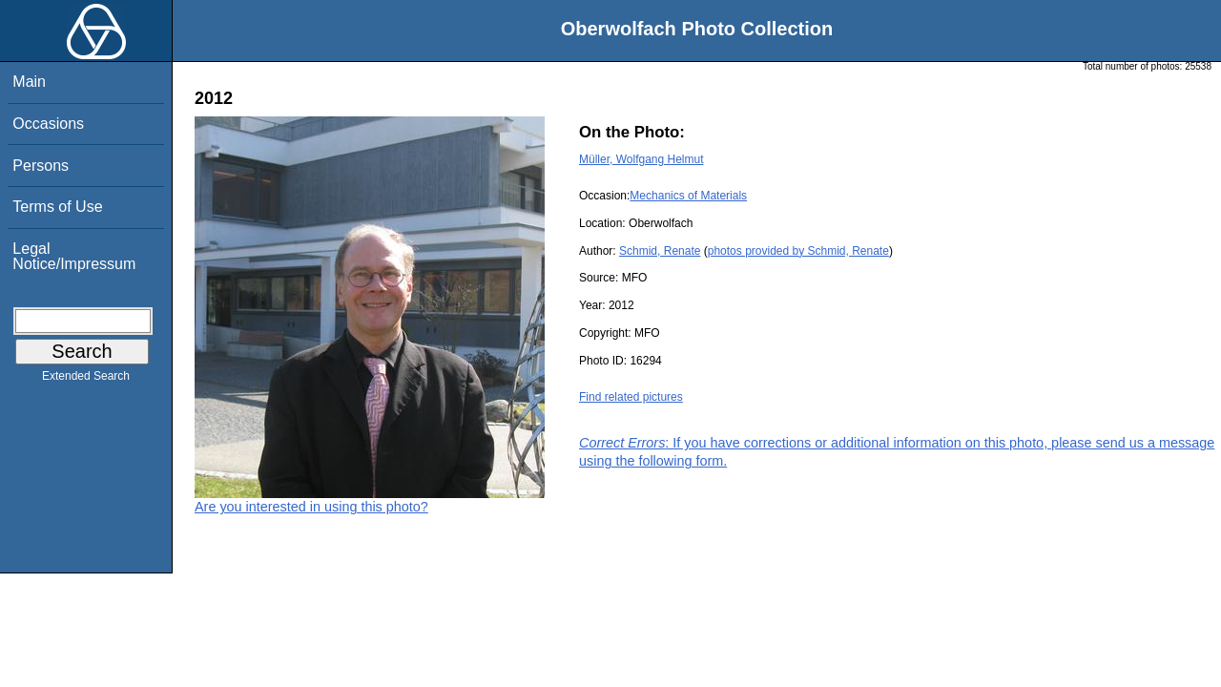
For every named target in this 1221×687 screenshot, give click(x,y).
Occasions (48, 123)
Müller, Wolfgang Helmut (641, 159)
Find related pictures (631, 397)
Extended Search (86, 379)
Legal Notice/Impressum (73, 256)
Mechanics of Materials (688, 195)
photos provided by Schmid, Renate (798, 251)
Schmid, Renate (659, 251)
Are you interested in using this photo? (311, 506)
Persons (40, 165)
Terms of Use (57, 206)
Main (29, 81)
